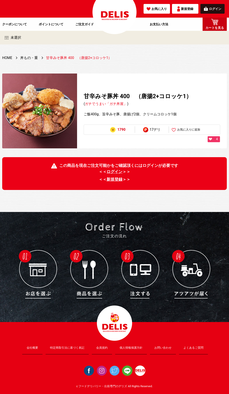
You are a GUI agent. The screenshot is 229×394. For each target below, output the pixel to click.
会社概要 (32, 347)
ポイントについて (51, 24)
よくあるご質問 (193, 347)
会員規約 (102, 347)
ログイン (212, 9)
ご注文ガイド (84, 24)
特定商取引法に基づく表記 (67, 347)
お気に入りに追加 (186, 130)
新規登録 (185, 8)
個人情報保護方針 (131, 347)
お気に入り (157, 9)
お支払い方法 (159, 24)
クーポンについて (14, 24)
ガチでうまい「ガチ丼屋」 (106, 104)
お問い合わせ (163, 347)
